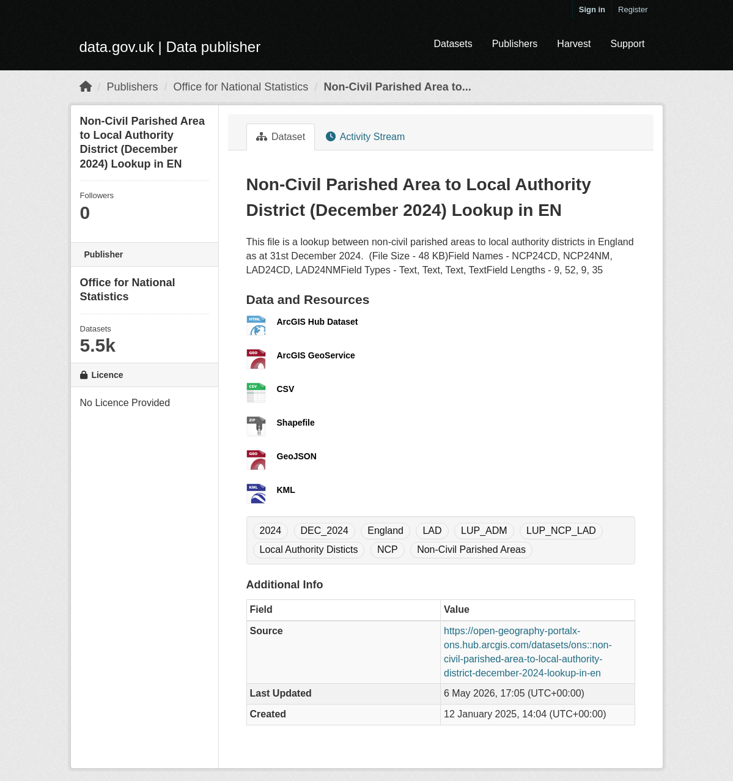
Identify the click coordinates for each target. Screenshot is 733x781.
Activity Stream (365, 136)
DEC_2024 (324, 530)
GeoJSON (297, 456)
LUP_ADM (484, 530)
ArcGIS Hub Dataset (317, 322)
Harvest (574, 44)
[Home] (85, 87)
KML (286, 490)
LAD (431, 530)
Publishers (515, 44)
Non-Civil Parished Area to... (397, 87)
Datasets (452, 44)
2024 (271, 530)
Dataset (281, 136)
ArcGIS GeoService (316, 355)
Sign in (592, 9)
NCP (387, 549)
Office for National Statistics (241, 87)
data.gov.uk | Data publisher (170, 47)
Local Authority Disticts (309, 549)
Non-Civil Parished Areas (471, 549)
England (385, 530)
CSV (286, 389)
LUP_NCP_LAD (561, 530)
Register (632, 9)
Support (627, 44)
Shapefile (296, 423)
